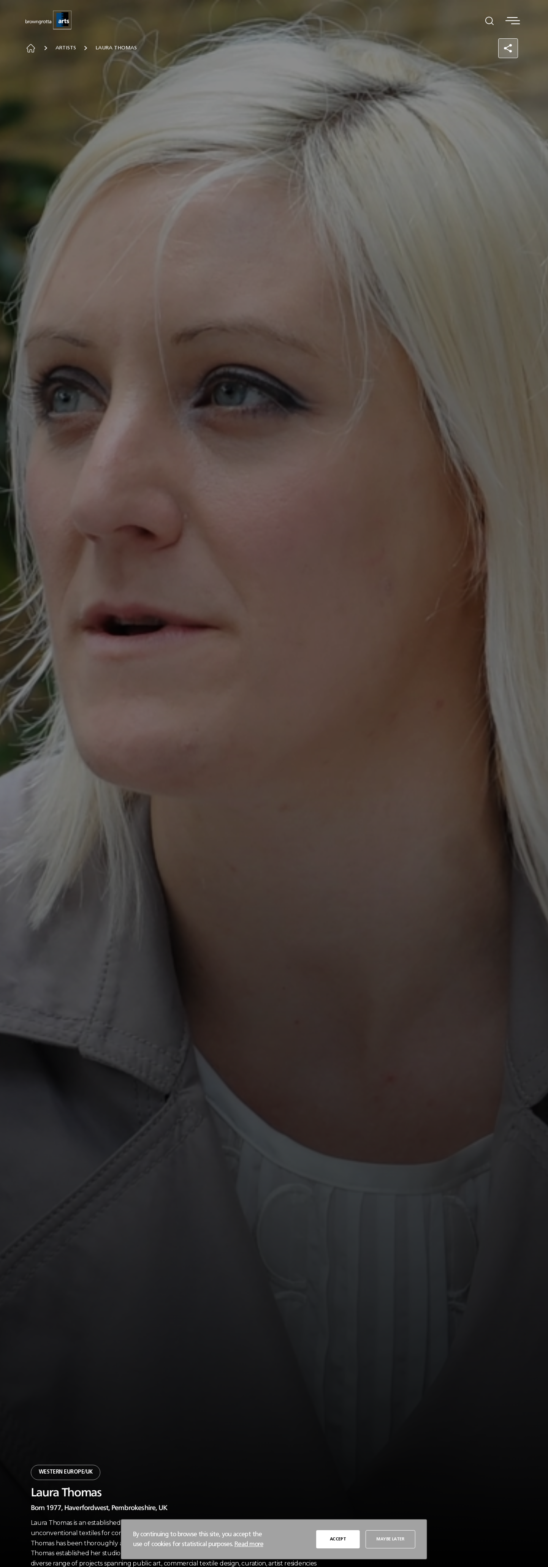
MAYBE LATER (390, 1539)
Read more (248, 1544)
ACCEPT (338, 1539)
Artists (71, 48)
